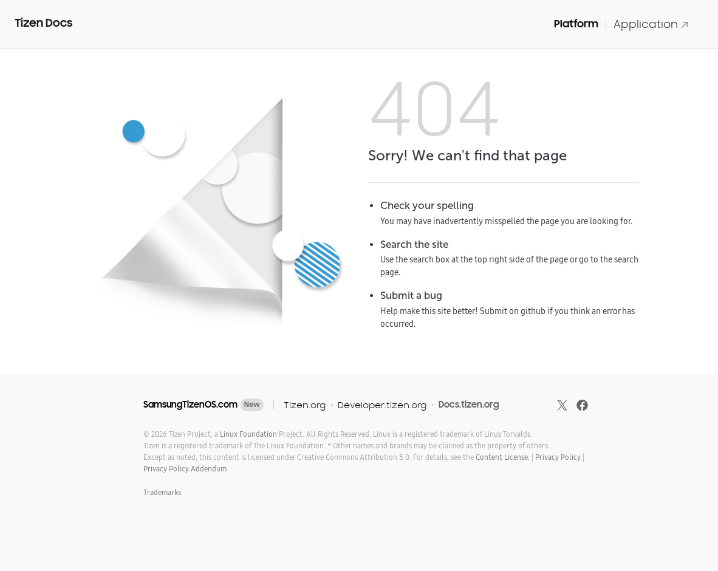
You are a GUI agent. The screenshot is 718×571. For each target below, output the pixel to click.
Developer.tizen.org (382, 405)
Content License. (503, 457)
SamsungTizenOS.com (190, 404)
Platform (576, 23)
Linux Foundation (248, 434)
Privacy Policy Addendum (185, 468)
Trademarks (162, 492)
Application (651, 24)
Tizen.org (305, 405)
